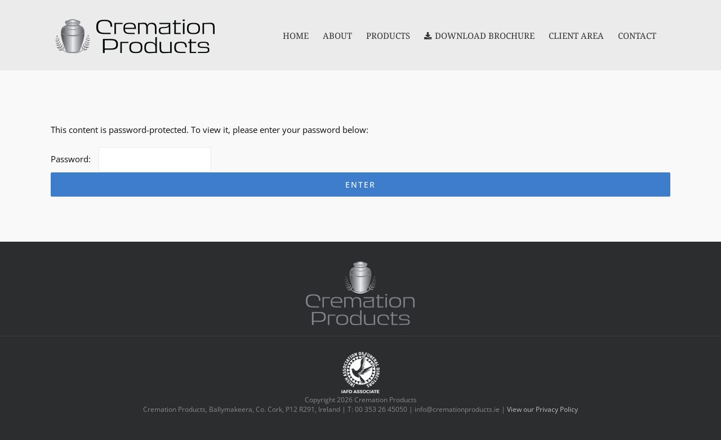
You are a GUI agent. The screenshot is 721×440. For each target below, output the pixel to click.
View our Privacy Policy (542, 409)
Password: (131, 159)
